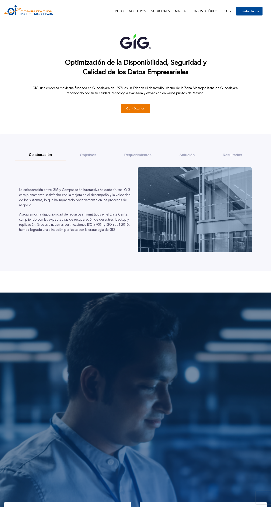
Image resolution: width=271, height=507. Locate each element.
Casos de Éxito (205, 11)
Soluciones (160, 11)
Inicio (119, 11)
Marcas (181, 11)
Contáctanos (249, 11)
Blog (227, 11)
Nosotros (137, 11)
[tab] (40, 155)
